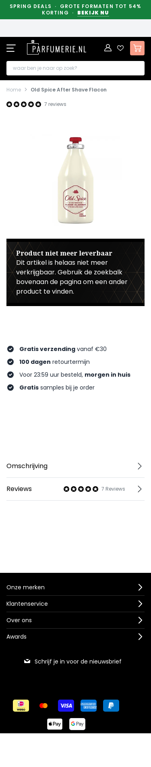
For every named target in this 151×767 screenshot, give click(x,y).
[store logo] (56, 47)
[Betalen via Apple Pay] (55, 724)
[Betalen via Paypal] (111, 706)
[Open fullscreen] (75, 179)
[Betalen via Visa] (66, 706)
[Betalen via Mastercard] (43, 706)
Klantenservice (27, 604)
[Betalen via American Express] (89, 706)
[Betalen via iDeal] (21, 706)
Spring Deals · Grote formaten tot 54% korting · (76, 9)
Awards (16, 637)
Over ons (19, 620)
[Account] (108, 48)
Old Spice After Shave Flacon (69, 90)
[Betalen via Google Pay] (77, 724)
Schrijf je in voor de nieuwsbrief (72, 661)
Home (13, 90)
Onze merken (25, 587)
